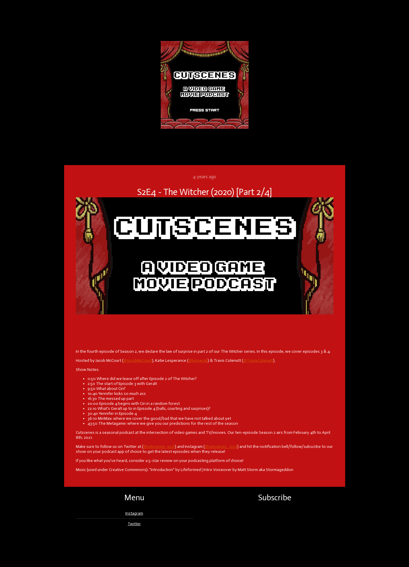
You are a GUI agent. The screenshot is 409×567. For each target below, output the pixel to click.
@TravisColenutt (258, 360)
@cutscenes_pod (159, 446)
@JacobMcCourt (138, 360)
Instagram (134, 513)
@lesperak (198, 360)
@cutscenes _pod (221, 446)
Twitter (134, 523)
